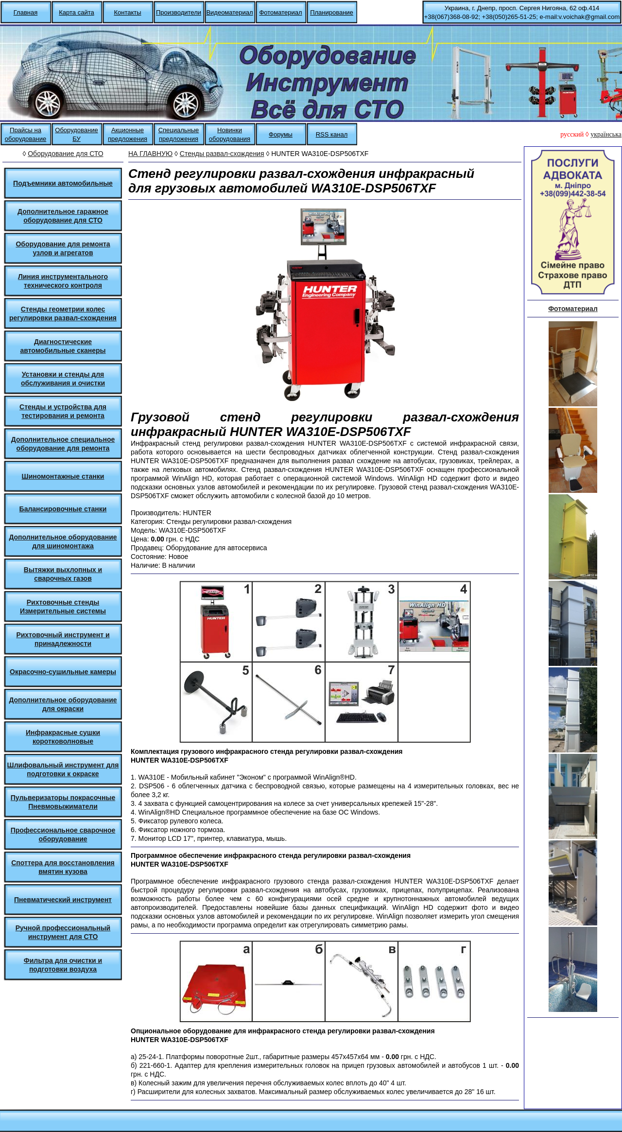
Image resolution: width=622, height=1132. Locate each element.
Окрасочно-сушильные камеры (63, 672)
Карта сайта (76, 12)
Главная (25, 12)
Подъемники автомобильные (63, 183)
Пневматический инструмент (63, 900)
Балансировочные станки (63, 509)
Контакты (127, 12)
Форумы (281, 134)
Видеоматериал (229, 12)
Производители (178, 12)
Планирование (331, 12)
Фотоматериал (280, 12)
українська (606, 134)
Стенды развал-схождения (222, 153)
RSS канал (332, 134)
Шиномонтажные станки (63, 476)
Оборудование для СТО (65, 153)
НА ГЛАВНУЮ (150, 153)
